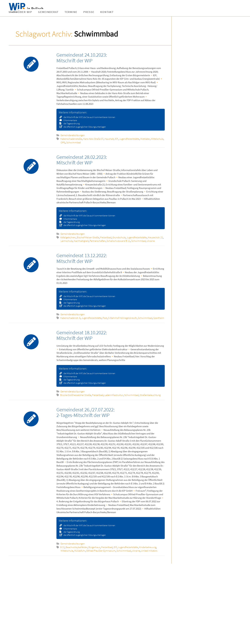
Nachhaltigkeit (81, 241)
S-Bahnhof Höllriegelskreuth (122, 318)
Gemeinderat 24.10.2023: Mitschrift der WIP (81, 58)
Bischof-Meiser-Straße (88, 237)
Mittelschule (157, 138)
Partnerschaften (98, 241)
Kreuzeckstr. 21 (155, 237)
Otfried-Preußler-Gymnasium (100, 550)
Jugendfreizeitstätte (129, 138)
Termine (102, 12)
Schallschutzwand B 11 (118, 241)
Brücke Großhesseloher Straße (75, 395)
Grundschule (119, 237)
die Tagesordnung (71, 123)
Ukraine (151, 241)
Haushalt (109, 138)
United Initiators (149, 550)
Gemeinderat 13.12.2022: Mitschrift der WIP (81, 258)
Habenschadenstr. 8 (70, 318)
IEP (116, 138)
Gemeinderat (79, 12)
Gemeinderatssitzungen (73, 135)
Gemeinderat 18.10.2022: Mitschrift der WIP (81, 335)
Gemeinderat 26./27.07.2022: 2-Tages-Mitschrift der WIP (85, 412)
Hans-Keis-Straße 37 (93, 138)
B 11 (62, 547)
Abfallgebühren (68, 237)
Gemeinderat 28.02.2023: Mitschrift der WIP (81, 160)
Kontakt (138, 12)
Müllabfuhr (79, 550)
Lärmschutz (67, 241)
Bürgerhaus (94, 547)
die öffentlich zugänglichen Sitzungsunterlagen (84, 126)
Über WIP (56, 12)
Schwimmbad (73, 142)
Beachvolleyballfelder (76, 547)
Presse (119, 12)
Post (105, 318)
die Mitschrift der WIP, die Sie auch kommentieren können (88, 117)
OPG (63, 142)
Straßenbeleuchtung (150, 395)
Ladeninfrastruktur (113, 395)
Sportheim (158, 318)
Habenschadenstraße (71, 138)
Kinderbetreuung (147, 547)
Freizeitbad (105, 237)
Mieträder (145, 138)
